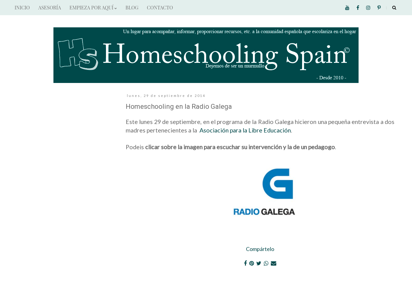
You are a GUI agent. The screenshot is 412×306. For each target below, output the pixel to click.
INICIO (22, 7)
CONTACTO (160, 7)
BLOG (131, 7)
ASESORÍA (49, 7)
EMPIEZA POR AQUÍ (93, 7)
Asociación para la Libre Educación (245, 130)
